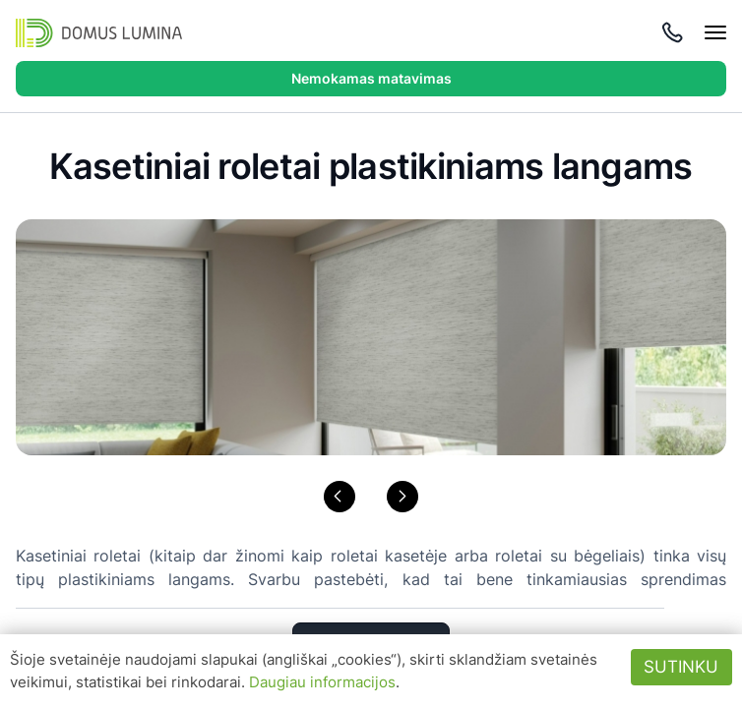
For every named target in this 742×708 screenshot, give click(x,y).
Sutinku (681, 667)
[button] (339, 496)
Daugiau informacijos (322, 682)
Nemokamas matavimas (371, 78)
